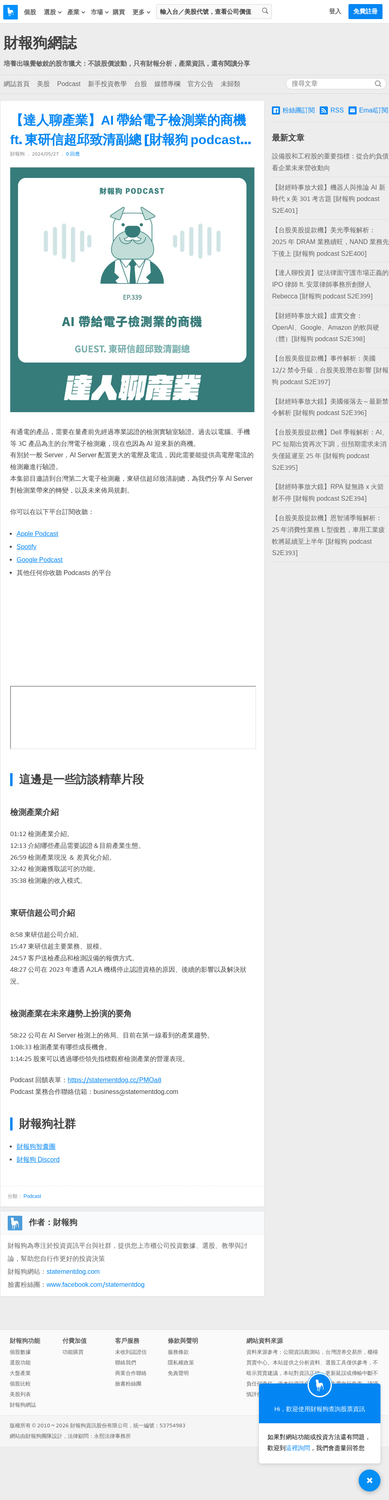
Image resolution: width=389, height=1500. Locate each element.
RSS (332, 110)
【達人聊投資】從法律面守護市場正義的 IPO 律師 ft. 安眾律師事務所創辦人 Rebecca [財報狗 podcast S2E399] (330, 284)
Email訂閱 (368, 110)
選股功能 (20, 1363)
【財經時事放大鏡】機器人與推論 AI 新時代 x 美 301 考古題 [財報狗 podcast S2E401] (328, 199)
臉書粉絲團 (128, 1384)
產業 (76, 12)
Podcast (69, 84)
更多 (142, 12)
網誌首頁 (17, 84)
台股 (140, 84)
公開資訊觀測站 (301, 1352)
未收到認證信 (131, 1352)
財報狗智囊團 (36, 1146)
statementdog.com (73, 1271)
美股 (43, 84)
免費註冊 (365, 11)
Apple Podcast (37, 534)
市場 (100, 12)
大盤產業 (20, 1373)
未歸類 (230, 84)
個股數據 (20, 1352)
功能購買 (72, 1352)
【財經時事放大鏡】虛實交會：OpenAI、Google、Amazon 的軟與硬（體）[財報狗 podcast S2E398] (325, 327)
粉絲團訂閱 (293, 110)
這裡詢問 (298, 1448)
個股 (30, 12)
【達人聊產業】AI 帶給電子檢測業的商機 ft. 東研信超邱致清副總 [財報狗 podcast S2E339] (128, 130)
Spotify (26, 547)
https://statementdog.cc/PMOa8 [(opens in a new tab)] (114, 1080)
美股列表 (20, 1394)
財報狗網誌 (40, 43)
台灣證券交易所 (343, 1352)
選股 (53, 12)
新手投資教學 (107, 84)
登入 (335, 11)
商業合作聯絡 (131, 1373)
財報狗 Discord (38, 1159)
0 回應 (73, 154)
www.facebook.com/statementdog (96, 1284)
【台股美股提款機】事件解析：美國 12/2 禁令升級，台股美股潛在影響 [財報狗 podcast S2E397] (330, 370)
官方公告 (201, 84)
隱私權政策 (181, 1363)
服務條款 (178, 1352)
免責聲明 (178, 1373)
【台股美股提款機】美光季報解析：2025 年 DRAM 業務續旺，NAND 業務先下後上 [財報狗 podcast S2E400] (330, 241)
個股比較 (20, 1384)
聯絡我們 (125, 1363)
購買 (119, 12)
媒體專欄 (167, 84)
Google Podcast (39, 560)
